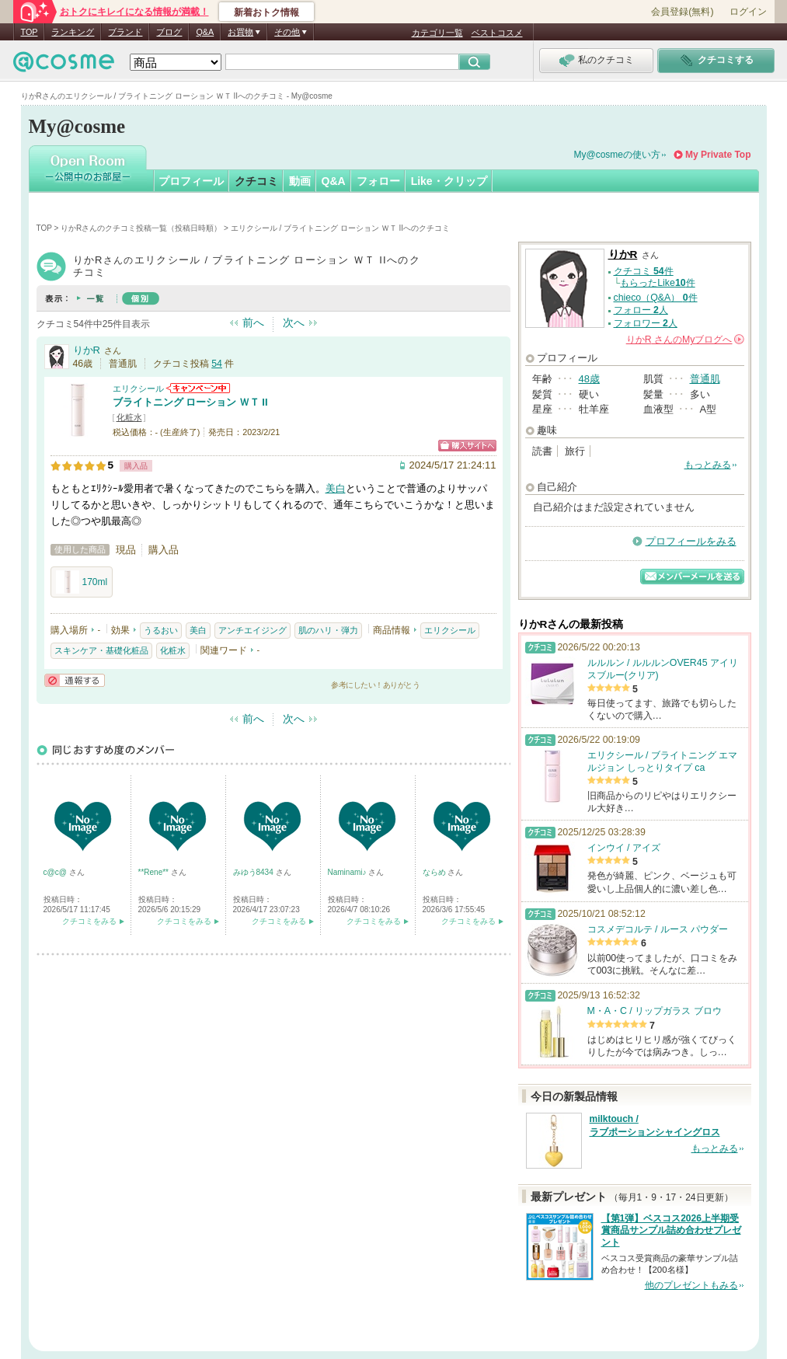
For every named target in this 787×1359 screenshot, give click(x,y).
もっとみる (707, 464)
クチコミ (256, 181)
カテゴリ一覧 (437, 32)
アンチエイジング (252, 630)
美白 (336, 488)
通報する (74, 680)
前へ (253, 322)
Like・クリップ (449, 181)
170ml (82, 582)
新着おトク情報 (266, 12)
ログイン (748, 11)
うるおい (161, 630)
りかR (86, 350)
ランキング (72, 32)
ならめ (435, 872)
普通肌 (705, 379)
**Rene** (154, 872)
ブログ (169, 32)
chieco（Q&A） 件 (656, 297)
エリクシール (138, 388)
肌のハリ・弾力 (328, 630)
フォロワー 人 (645, 323)
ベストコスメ (497, 32)
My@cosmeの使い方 (617, 154)
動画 (300, 181)
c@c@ (56, 872)
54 (216, 363)
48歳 (589, 379)
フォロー (378, 181)
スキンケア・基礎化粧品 (101, 650)
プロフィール (191, 181)
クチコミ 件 (644, 271)
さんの (685, 339)
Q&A (205, 32)
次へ (294, 322)
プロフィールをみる (691, 541)
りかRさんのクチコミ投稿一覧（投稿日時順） (141, 228)
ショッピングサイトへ (467, 445)
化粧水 (129, 417)
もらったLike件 (657, 282)
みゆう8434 (254, 872)
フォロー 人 (641, 310)
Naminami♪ (348, 872)
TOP (29, 32)
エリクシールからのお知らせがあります (198, 388)
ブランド (125, 32)
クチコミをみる (89, 921)
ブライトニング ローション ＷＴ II (190, 402)
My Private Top (717, 154)
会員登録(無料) (682, 11)
